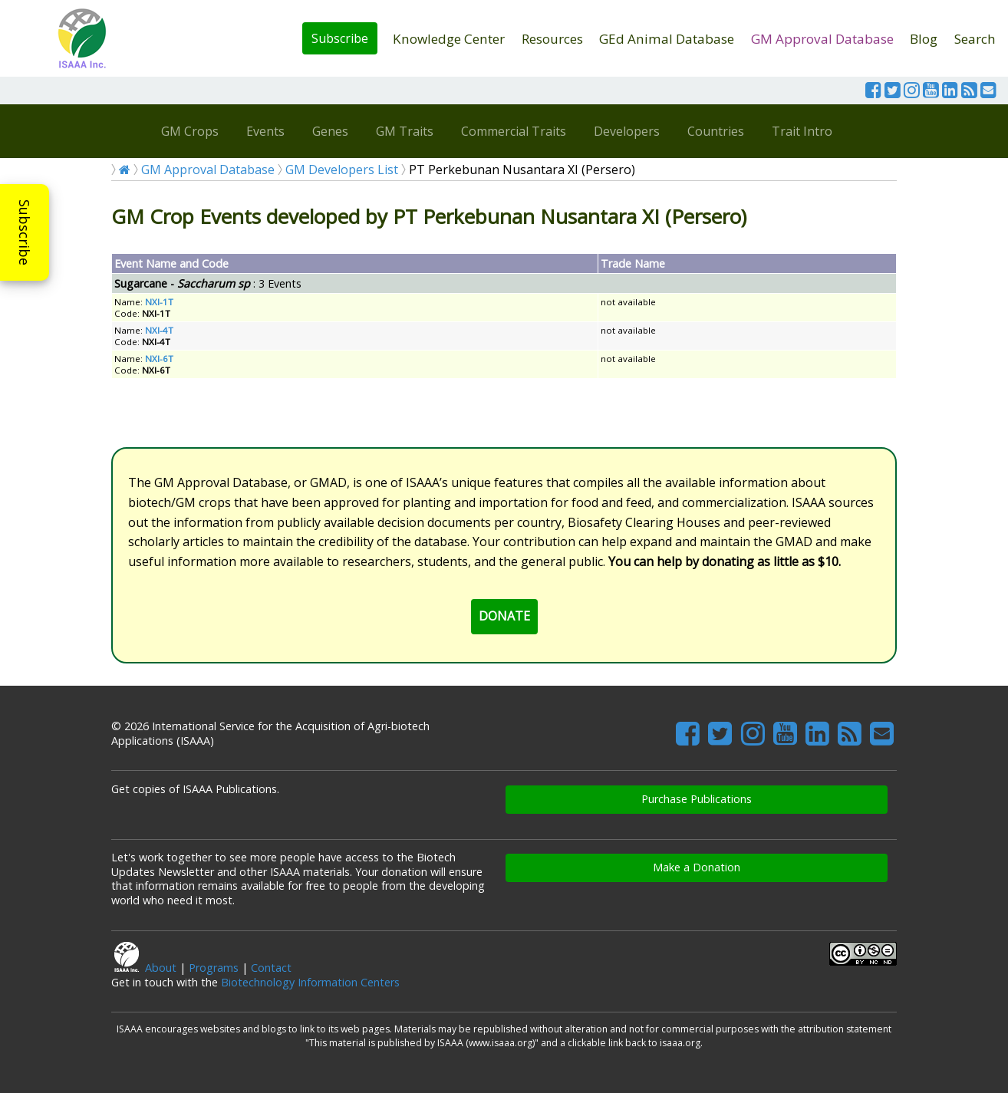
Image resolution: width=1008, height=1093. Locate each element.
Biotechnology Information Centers (310, 982)
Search (975, 39)
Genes (330, 131)
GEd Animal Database (666, 39)
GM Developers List (341, 169)
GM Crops (190, 131)
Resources (552, 39)
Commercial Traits (513, 131)
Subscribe (339, 38)
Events (265, 131)
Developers (627, 131)
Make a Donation (696, 867)
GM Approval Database (822, 39)
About (160, 967)
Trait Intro (802, 131)
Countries (715, 131)
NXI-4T (159, 330)
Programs (214, 967)
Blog (923, 39)
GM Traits (404, 131)
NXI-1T (159, 302)
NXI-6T (159, 358)
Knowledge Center (449, 39)
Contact (271, 967)
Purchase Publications (696, 799)
